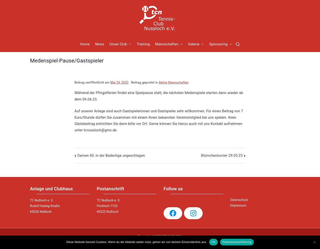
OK (213, 242)
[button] (129, 44)
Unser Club (120, 44)
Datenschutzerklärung (236, 242)
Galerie (196, 44)
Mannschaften (169, 44)
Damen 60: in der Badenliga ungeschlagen (111, 155)
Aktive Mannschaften (174, 82)
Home (85, 44)
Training (143, 44)
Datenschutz (239, 200)
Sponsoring (220, 44)
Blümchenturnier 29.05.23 (222, 155)
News (99, 44)
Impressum (238, 205)
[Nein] (314, 242)
